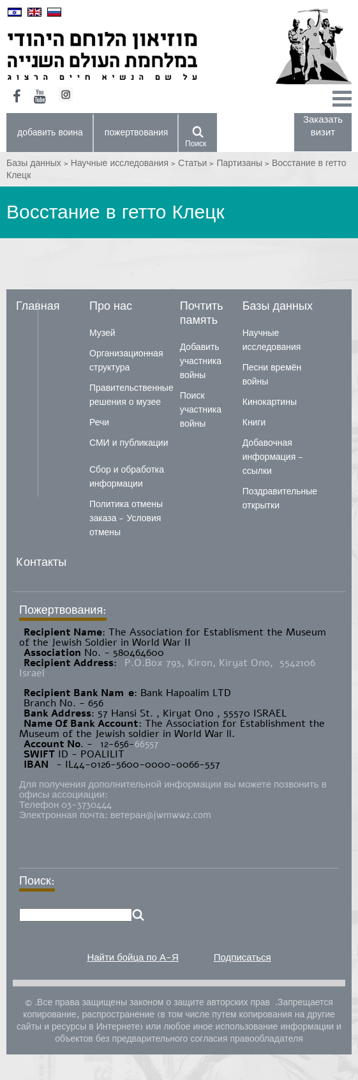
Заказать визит (323, 126)
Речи (99, 422)
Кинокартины (269, 402)
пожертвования (136, 132)
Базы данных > (38, 163)
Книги (254, 422)
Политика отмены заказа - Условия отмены (126, 518)
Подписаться (242, 957)
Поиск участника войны (200, 410)
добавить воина (50, 132)
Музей (102, 333)
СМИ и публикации (128, 443)
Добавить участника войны (200, 361)
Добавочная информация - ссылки (272, 457)
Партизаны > (244, 163)
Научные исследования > (124, 163)
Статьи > (197, 163)
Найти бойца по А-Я (132, 957)
